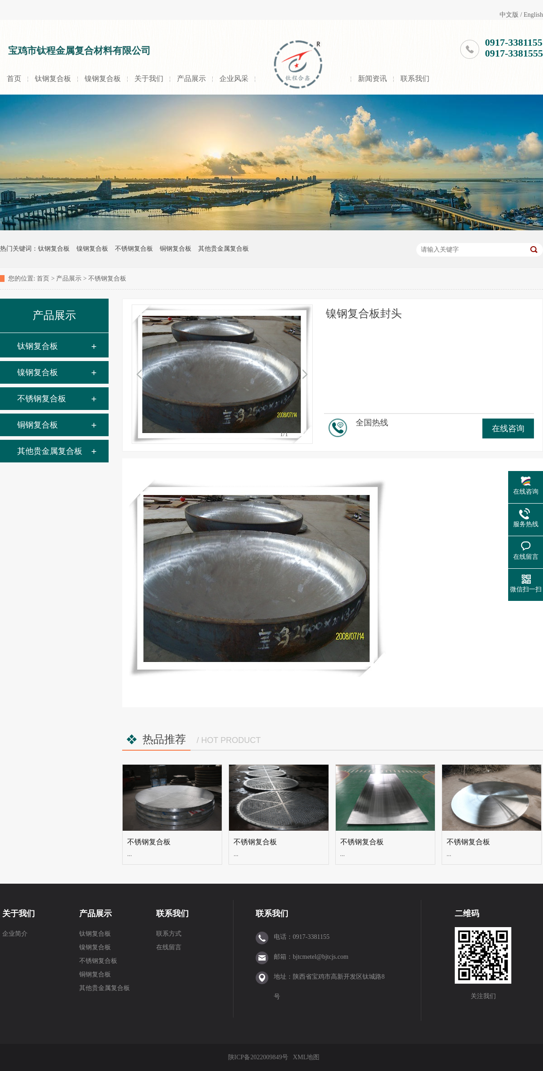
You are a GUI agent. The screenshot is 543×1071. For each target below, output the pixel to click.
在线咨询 (508, 428)
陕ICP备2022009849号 (258, 1057)
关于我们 (148, 78)
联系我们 (414, 78)
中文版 (509, 14)
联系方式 (168, 933)
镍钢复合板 (103, 78)
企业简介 (15, 933)
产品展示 (191, 78)
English (533, 14)
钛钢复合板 (53, 78)
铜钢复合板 (175, 248)
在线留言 (168, 947)
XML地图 (306, 1057)
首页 (14, 78)
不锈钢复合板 (134, 248)
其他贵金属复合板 (223, 248)
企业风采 (233, 78)
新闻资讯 (372, 78)
